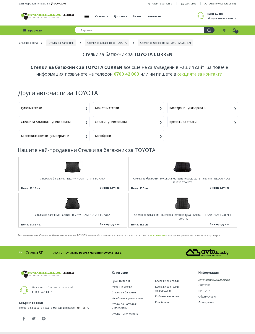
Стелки (100, 16)
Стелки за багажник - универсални (46, 122)
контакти (82, 307)
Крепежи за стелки (182, 122)
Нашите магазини (160, 3)
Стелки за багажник (124, 292)
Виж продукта (110, 188)
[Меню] (87, 16)
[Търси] (209, 30)
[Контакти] (225, 30)
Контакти (154, 16)
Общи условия (207, 296)
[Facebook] (23, 318)
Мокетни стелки (107, 108)
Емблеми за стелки (167, 296)
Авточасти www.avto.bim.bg (220, 3)
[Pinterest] (43, 318)
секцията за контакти (199, 74)
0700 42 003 (58, 3)
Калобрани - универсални (187, 108)
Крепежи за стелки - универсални (45, 136)
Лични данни (206, 302)
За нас (137, 16)
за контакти (157, 235)
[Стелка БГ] (47, 16)
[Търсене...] (139, 30)
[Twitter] (33, 318)
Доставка (188, 3)
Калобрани (103, 136)
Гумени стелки (31, 108)
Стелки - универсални (110, 122)
